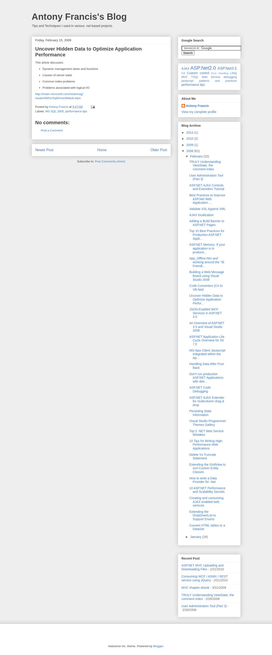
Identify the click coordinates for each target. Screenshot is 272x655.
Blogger (158, 646)
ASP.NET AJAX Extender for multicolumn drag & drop (206, 401)
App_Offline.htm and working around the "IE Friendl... (206, 262)
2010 (190, 138)
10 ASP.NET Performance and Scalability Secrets (207, 490)
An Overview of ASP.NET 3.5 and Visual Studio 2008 (206, 326)
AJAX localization (201, 215)
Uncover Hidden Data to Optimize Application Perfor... (206, 299)
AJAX (185, 68)
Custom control (198, 73)
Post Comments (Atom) (110, 161)
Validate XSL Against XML (207, 209)
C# (183, 73)
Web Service (211, 77)
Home (102, 150)
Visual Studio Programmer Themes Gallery (207, 423)
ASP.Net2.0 (203, 68)
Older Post (159, 150)
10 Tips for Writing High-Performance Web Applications (206, 444)
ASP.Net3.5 (227, 68)
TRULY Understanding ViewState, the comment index (205, 165)
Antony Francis (197, 106)
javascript (187, 80)
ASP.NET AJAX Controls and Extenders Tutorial (206, 187)
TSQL (194, 77)
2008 (190, 151)
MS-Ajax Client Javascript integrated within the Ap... (207, 354)
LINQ (233, 73)
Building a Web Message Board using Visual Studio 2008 (206, 275)
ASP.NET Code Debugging (200, 389)
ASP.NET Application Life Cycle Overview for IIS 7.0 (206, 340)
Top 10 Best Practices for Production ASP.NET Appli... (206, 234)
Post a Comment (52, 130)
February (197, 156)
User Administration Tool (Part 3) (204, 606)
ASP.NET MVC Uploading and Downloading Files (203, 567)
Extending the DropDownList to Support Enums (202, 515)
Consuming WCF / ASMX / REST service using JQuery (205, 578)
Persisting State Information (200, 413)
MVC (185, 77)
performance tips (76, 111)
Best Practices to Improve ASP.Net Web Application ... (207, 199)
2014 (190, 132)
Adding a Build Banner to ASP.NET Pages (206, 223)
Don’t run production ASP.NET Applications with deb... (206, 377)
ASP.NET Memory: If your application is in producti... (207, 248)
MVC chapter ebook (195, 587)
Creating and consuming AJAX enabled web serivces (206, 501)
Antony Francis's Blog (79, 17)
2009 (190, 145)
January (196, 537)
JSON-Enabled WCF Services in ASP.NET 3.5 (205, 313)
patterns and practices (218, 80)
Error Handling (219, 73)
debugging (230, 77)
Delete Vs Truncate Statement (202, 456)
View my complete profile (199, 112)
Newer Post (44, 150)
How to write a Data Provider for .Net (203, 480)
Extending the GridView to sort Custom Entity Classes (207, 468)
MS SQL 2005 (54, 111)
